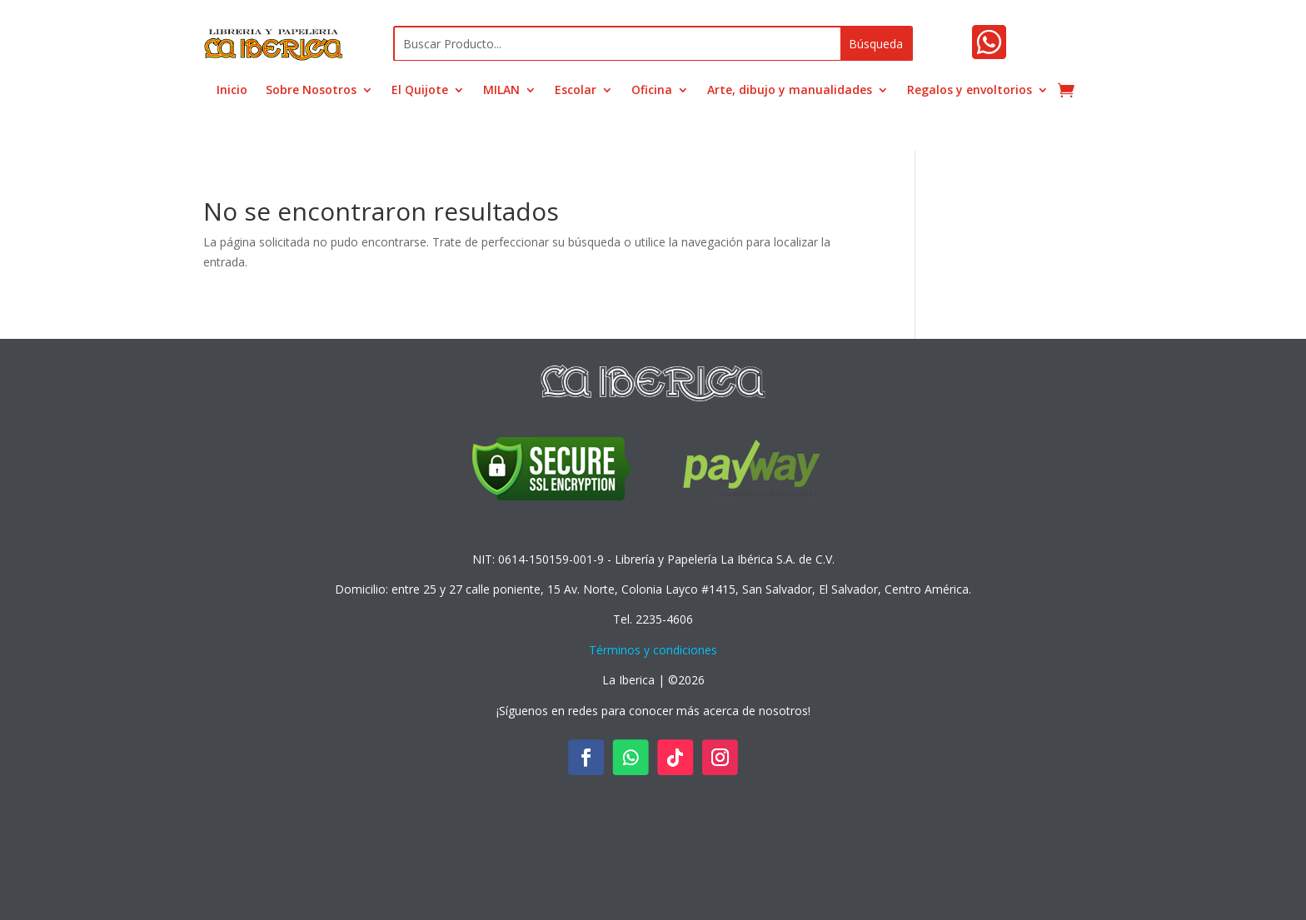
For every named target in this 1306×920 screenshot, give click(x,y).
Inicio (232, 90)
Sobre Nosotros (311, 90)
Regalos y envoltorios (969, 90)
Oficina (651, 90)
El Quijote (419, 90)
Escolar (575, 90)
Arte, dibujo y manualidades (789, 90)
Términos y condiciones (653, 650)
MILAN (501, 90)
